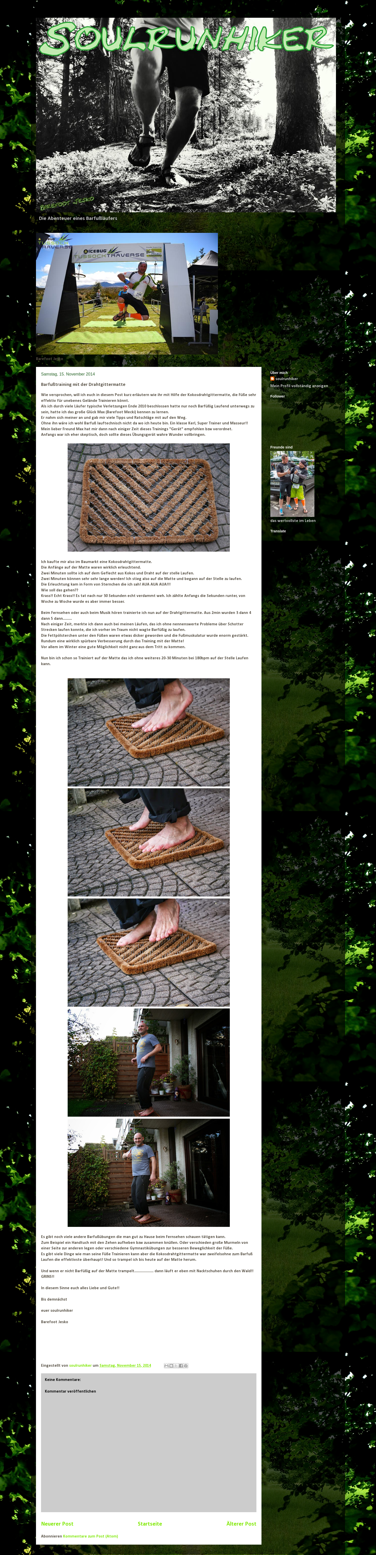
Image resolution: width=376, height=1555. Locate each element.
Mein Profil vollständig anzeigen (299, 386)
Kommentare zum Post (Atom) (90, 1536)
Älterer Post (241, 1524)
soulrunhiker (286, 379)
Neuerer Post (57, 1524)
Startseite (150, 1524)
